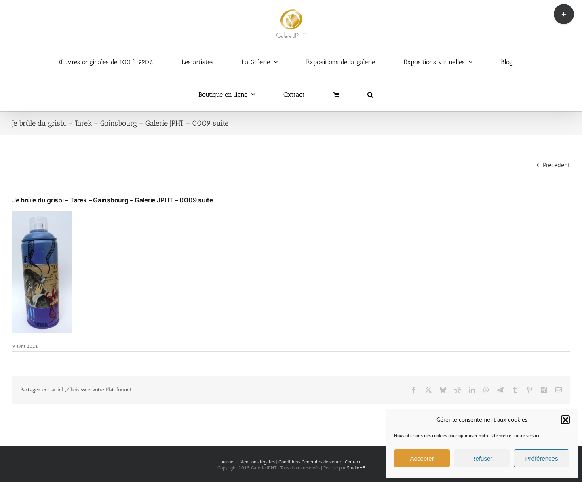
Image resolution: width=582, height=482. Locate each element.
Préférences (541, 458)
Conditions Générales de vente (309, 462)
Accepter (422, 458)
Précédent (556, 165)
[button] (565, 420)
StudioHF (356, 468)
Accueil (228, 462)
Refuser (482, 458)
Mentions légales (257, 462)
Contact (353, 462)
